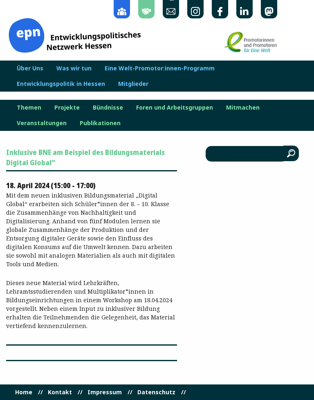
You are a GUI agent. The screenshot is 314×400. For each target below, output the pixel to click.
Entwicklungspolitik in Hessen (61, 84)
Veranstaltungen (42, 123)
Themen (29, 107)
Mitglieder (133, 84)
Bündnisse (108, 107)
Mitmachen (243, 107)
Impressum (104, 392)
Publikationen (100, 123)
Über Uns (30, 68)
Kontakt (60, 392)
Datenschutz (156, 392)
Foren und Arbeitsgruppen (174, 107)
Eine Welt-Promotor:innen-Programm (160, 68)
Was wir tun (74, 68)
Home (23, 392)
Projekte (67, 107)
